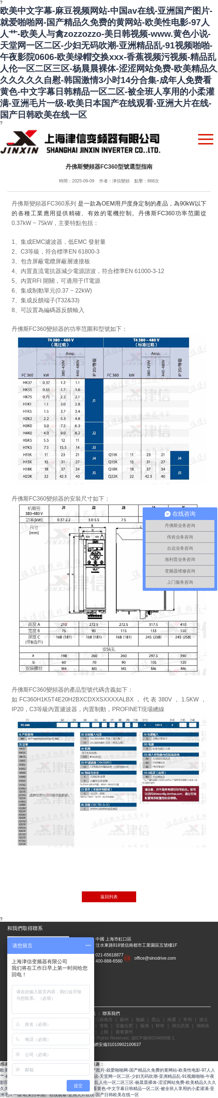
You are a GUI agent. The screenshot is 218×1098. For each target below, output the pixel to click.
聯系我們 (111, 1013)
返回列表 (109, 896)
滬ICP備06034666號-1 (153, 1038)
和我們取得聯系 (25, 928)
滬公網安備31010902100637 (113, 1044)
